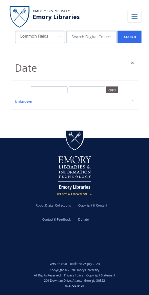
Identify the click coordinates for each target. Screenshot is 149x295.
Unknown (23, 101)
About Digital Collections (53, 205)
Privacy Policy (73, 275)
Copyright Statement (100, 275)
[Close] (132, 63)
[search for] (91, 37)
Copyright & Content (92, 205)
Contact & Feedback (56, 219)
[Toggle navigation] (135, 16)
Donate (83, 219)
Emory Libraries (56, 17)
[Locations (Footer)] (74, 194)
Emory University (51, 11)
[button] (40, 37)
